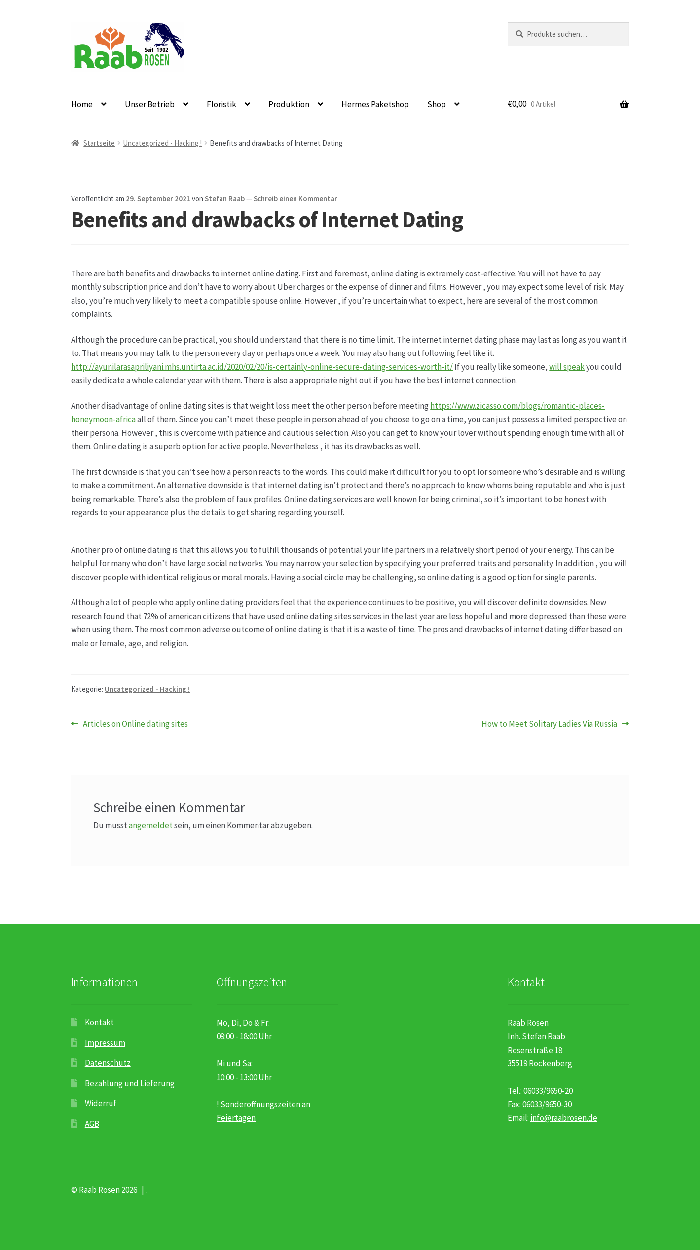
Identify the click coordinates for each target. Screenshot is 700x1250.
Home (82, 104)
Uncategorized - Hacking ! (162, 143)
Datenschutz (108, 1062)
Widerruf (100, 1103)
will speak (567, 366)
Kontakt (99, 1022)
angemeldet (151, 825)
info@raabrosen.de (563, 1117)
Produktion (288, 104)
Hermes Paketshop (375, 104)
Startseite (99, 143)
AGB (92, 1123)
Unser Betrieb (150, 104)
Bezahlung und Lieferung (130, 1083)
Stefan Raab (225, 198)
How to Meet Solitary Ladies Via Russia (549, 724)
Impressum (105, 1042)
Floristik (221, 104)
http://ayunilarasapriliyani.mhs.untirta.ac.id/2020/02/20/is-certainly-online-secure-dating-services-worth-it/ (262, 366)
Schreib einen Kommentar (295, 198)
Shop (436, 104)
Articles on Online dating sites (135, 724)
